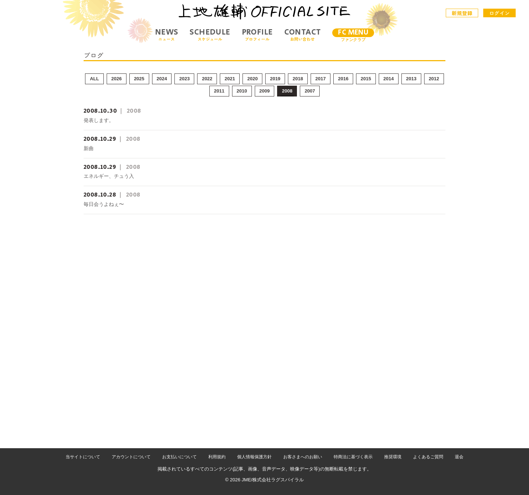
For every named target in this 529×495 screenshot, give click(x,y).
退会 (459, 456)
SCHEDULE (210, 34)
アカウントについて (131, 456)
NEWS (166, 34)
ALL (94, 78)
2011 (219, 91)
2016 (343, 78)
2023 (184, 78)
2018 (298, 78)
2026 (116, 78)
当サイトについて (83, 456)
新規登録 (462, 13)
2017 (320, 78)
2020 (252, 78)
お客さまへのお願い (302, 456)
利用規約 (217, 456)
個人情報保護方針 (254, 456)
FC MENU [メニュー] (353, 32)
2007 (309, 91)
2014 (388, 78)
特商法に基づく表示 (353, 456)
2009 (264, 91)
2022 (207, 78)
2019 (275, 78)
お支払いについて (179, 456)
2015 (366, 78)
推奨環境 (392, 456)
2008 (287, 91)
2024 (162, 78)
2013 (411, 78)
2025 (139, 78)
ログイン (499, 13)
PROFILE (257, 34)
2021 (230, 78)
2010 (242, 91)
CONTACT (302, 34)
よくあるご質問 (428, 456)
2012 (434, 78)
